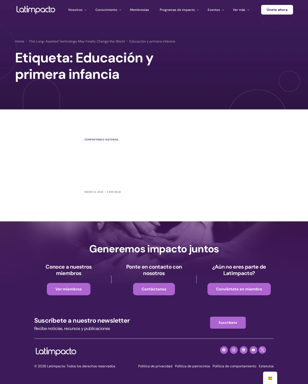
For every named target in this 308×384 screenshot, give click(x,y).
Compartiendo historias (101, 139)
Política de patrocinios (192, 366)
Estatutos (266, 366)
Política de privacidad (155, 366)
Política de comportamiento (234, 366)
